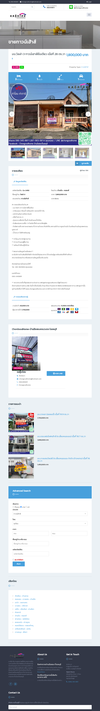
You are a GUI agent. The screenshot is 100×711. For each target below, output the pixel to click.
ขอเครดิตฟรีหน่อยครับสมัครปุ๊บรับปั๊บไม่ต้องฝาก (14, 705)
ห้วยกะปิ (18, 580)
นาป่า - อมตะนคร (21, 570)
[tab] (20, 181)
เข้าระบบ (11, 686)
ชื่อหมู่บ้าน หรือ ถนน (20, 507)
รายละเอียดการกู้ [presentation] (21, 296)
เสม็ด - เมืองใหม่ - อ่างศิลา (24, 576)
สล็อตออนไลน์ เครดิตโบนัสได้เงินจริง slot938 (25, 705)
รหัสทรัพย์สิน (17, 517)
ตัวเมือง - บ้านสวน (21, 563)
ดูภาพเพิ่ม (82, 163)
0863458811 (13, 2)
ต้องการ (15, 471)
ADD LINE (77, 338)
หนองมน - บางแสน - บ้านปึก (25, 567)
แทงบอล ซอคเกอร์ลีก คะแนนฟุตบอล (72, 705)
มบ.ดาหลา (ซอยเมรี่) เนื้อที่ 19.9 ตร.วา (53, 382)
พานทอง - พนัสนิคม (22, 586)
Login (89, 2)
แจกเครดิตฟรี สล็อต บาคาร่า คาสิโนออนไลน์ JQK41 (45, 705)
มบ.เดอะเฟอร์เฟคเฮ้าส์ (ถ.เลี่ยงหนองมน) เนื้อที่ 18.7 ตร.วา (61, 404)
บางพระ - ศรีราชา (21, 573)
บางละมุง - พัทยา (21, 600)
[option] (50, 114)
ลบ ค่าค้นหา (18, 527)
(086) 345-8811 (72, 649)
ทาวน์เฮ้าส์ (84, 67)
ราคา (14, 497)
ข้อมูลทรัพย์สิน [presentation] (20, 181)
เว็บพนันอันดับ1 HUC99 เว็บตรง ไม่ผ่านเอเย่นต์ (81, 705)
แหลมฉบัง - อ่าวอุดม (22, 590)
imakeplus (56, 703)
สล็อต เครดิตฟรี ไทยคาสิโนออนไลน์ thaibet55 (56, 705)
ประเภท (15, 477)
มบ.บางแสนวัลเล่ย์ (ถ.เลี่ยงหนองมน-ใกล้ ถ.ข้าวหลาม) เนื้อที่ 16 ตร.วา (63, 427)
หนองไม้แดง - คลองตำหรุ (24, 593)
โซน (14, 487)
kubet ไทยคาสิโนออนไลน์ (64, 705)
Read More (41, 640)
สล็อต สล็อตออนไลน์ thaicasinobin (35, 705)
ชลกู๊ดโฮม (40, 337)
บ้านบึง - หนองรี (21, 583)
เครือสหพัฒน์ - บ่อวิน (23, 596)
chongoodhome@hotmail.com (30, 2)
